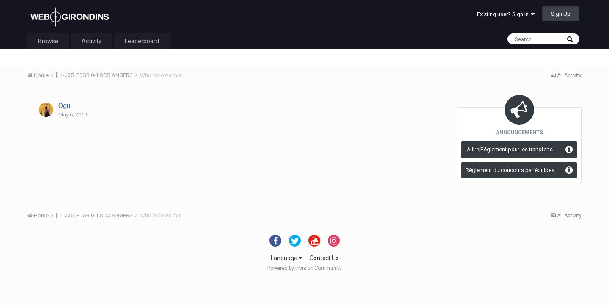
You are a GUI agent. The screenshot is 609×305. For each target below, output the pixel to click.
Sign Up (561, 14)
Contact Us (324, 258)
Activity (92, 41)
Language (286, 258)
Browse (48, 41)
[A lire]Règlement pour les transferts (509, 149)
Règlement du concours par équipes (510, 170)
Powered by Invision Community (304, 268)
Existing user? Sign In (506, 14)
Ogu (64, 106)
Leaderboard (142, 41)
